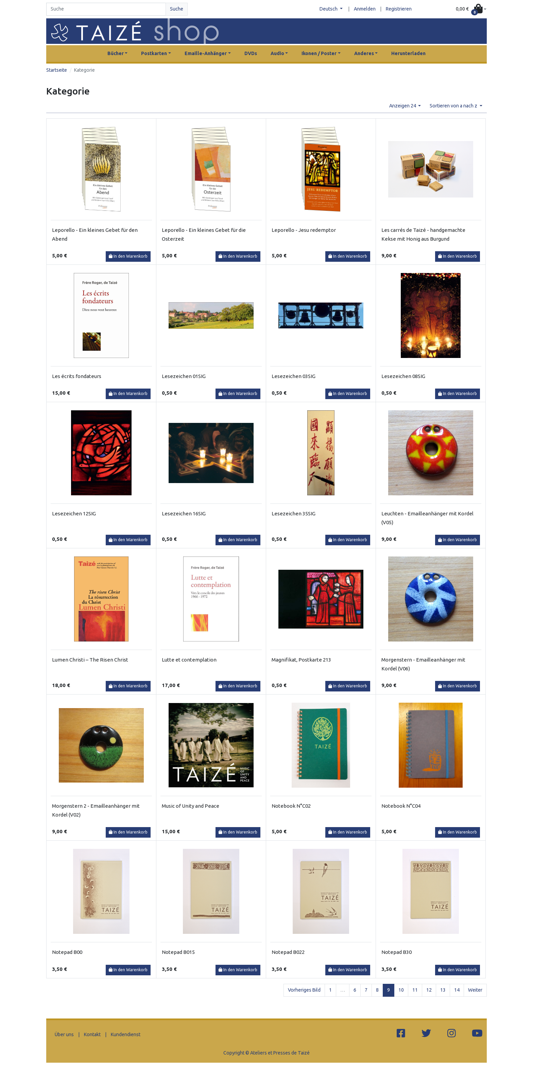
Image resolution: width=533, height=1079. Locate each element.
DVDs (250, 53)
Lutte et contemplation (189, 660)
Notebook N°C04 (400, 806)
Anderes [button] (364, 53)
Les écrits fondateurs (76, 376)
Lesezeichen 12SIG (74, 513)
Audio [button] (277, 53)
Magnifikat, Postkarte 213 (301, 660)
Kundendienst (125, 1034)
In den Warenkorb (128, 256)
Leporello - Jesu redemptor (304, 230)
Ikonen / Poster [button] (319, 53)
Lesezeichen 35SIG (293, 513)
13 (443, 990)
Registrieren (399, 9)
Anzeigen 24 (403, 105)
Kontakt (92, 1034)
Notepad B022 (288, 952)
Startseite (56, 70)
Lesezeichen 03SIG (293, 376)
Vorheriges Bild (304, 990)
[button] (471, 9)
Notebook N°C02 (291, 806)
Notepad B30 (396, 952)
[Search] (106, 9)
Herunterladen (408, 53)
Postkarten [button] (154, 53)
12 (429, 990)
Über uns (64, 1034)
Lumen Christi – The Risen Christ (90, 660)
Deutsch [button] (329, 9)
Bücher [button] (115, 53)
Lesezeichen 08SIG (403, 376)
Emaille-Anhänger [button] (206, 53)
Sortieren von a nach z (454, 105)
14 (457, 990)
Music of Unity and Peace (190, 806)
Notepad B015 (178, 952)
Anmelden (365, 9)
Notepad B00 (67, 952)
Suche (176, 9)
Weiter (475, 990)
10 (401, 990)
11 (415, 990)
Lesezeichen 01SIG (184, 376)
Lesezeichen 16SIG (184, 513)
